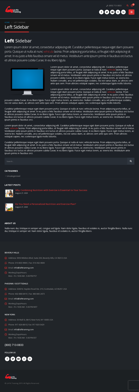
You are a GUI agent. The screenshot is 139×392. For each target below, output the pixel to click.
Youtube (18, 359)
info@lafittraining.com (24, 268)
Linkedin (30, 359)
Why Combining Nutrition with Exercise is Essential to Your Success (51, 190)
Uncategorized (13, 176)
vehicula (48, 51)
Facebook (7, 359)
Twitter (13, 359)
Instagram (24, 359)
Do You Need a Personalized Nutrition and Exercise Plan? (45, 204)
